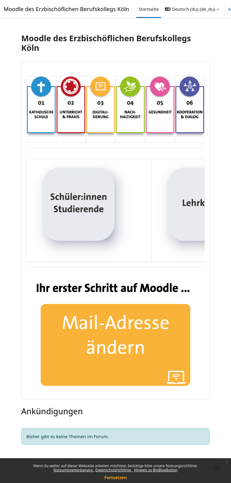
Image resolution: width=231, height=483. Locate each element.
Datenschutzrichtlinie (113, 470)
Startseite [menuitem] (149, 9)
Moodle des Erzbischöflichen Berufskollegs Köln (66, 9)
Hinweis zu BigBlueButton (156, 470)
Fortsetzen (115, 477)
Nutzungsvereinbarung (74, 470)
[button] (192, 9)
